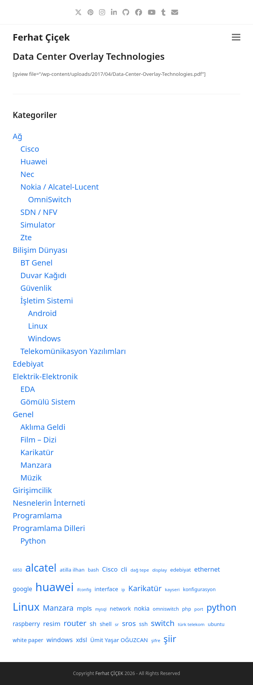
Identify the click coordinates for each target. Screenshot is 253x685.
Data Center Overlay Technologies (89, 56)
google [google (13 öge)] (22, 589)
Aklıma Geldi (42, 427)
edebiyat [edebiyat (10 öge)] (180, 569)
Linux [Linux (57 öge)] (26, 607)
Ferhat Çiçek (41, 37)
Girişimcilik (32, 490)
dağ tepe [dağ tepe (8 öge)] (140, 570)
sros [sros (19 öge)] (129, 623)
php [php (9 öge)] (186, 608)
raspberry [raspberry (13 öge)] (26, 623)
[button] (236, 37)
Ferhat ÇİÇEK (109, 673)
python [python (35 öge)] (221, 607)
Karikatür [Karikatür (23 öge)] (145, 588)
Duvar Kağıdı (43, 275)
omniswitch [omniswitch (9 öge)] (166, 608)
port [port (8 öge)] (198, 609)
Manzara (35, 465)
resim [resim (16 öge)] (51, 623)
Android (42, 313)
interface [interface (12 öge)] (106, 589)
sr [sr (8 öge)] (117, 624)
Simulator (37, 225)
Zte (26, 237)
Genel (23, 414)
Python (33, 541)
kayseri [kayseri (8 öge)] (172, 589)
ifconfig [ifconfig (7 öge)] (84, 589)
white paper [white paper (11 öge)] (28, 640)
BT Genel (36, 262)
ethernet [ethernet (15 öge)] (207, 569)
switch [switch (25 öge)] (163, 623)
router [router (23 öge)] (75, 623)
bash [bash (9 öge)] (93, 569)
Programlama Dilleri (49, 528)
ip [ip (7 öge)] (123, 589)
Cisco (29, 149)
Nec (27, 174)
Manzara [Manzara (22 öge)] (58, 608)
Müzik (31, 477)
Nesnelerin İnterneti (49, 503)
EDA (27, 389)
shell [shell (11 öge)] (106, 624)
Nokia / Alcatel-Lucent (59, 187)
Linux (38, 326)
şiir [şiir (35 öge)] (170, 639)
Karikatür (37, 452)
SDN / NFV (38, 212)
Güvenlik (36, 288)
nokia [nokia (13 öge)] (141, 608)
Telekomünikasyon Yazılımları (73, 351)
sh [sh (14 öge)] (93, 623)
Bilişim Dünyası (40, 250)
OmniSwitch (49, 199)
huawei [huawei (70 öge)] (54, 587)
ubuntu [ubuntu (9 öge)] (216, 624)
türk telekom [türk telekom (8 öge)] (191, 624)
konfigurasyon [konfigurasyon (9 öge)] (199, 589)
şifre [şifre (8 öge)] (155, 640)
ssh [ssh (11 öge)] (143, 624)
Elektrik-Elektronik (45, 376)
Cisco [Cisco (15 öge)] (110, 569)
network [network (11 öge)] (120, 608)
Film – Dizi (38, 439)
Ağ (17, 136)
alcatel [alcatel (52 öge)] (40, 567)
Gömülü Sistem (47, 402)
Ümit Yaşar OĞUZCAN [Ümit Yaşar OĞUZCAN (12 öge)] (119, 640)
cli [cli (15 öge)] (124, 569)
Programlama (37, 515)
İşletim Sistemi (46, 300)
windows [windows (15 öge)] (59, 639)
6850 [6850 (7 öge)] (17, 570)
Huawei (34, 161)
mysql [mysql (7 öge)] (101, 609)
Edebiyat (28, 364)
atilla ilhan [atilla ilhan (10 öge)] (72, 569)
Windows (44, 338)
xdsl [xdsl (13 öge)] (81, 640)
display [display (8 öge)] (159, 570)
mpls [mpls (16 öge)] (84, 608)
